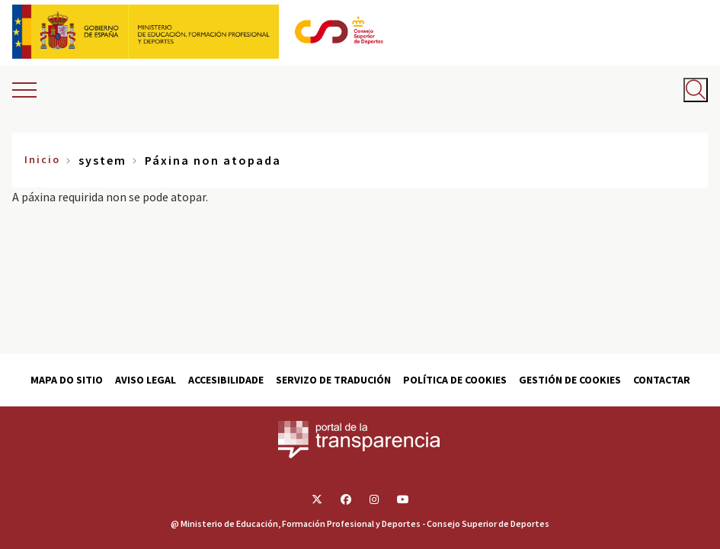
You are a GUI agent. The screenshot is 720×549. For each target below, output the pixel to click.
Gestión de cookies (570, 380)
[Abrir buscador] (695, 90)
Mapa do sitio (66, 380)
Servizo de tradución (333, 380)
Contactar (661, 380)
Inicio (42, 159)
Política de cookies (455, 380)
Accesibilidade (226, 380)
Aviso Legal (145, 380)
